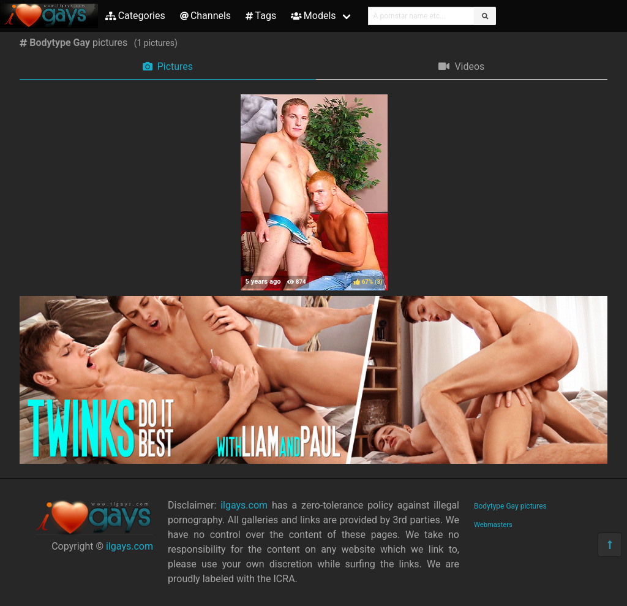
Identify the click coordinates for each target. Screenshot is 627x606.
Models (313, 15)
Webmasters (493, 525)
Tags (261, 15)
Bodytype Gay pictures (510, 506)
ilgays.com (129, 546)
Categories (135, 15)
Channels (205, 15)
